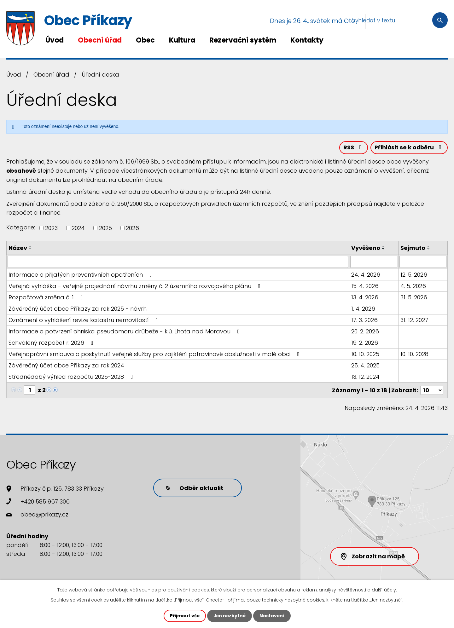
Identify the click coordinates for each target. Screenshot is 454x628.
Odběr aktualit (194, 488)
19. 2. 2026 (365, 343)
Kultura (182, 40)
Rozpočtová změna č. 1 (47, 298)
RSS (352, 148)
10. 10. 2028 (414, 354)
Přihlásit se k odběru (408, 148)
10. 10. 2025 (366, 354)
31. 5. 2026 (413, 298)
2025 (105, 228)
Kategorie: (20, 228)
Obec (145, 40)
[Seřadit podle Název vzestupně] (30, 246)
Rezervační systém (242, 40)
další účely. (384, 590)
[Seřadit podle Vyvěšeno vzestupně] (384, 246)
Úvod (54, 40)
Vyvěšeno (366, 248)
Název (18, 248)
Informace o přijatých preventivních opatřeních (81, 275)
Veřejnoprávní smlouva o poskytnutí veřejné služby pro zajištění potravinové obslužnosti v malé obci (155, 354)
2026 (132, 228)
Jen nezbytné (229, 616)
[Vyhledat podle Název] (178, 262)
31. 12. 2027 (414, 320)
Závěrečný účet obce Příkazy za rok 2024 (66, 366)
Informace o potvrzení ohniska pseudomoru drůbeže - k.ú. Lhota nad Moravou (125, 332)
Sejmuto (412, 248)
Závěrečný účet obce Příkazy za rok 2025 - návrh (78, 309)
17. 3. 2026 (365, 320)
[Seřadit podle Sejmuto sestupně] (428, 249)
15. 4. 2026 (365, 286)
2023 (51, 228)
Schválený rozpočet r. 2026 (52, 343)
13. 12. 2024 (366, 377)
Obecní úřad (100, 40)
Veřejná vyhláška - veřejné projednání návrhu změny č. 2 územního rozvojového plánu (136, 286)
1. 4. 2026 (363, 309)
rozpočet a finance (33, 213)
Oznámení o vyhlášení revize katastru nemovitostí (84, 320)
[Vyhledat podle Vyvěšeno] (374, 262)
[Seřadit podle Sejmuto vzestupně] (428, 246)
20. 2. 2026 (365, 332)
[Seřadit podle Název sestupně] (30, 249)
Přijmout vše (184, 616)
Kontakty (306, 40)
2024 (78, 228)
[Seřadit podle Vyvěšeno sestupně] (384, 249)
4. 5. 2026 (413, 286)
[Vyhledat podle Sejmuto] (422, 262)
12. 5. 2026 (413, 275)
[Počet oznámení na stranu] (431, 390)
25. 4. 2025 (366, 366)
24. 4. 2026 (366, 275)
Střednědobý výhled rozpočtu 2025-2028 (72, 377)
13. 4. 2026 (365, 298)
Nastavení (272, 616)
